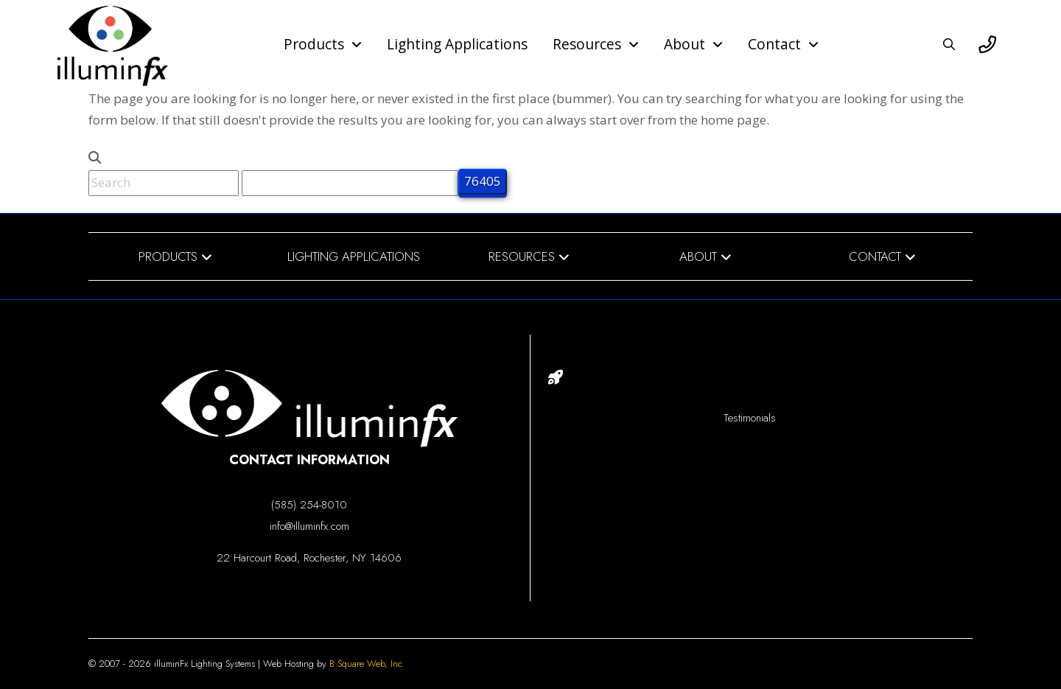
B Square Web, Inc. (367, 664)
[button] (949, 44)
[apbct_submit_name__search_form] (482, 182)
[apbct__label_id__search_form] (350, 183)
